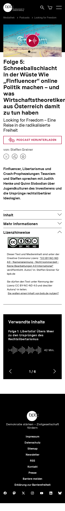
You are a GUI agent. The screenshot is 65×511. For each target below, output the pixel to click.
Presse (32, 472)
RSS (32, 460)
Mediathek (9, 17)
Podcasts (24, 17)
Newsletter (32, 454)
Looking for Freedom (45, 17)
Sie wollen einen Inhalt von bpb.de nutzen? (33, 293)
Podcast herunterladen (33, 140)
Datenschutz (32, 442)
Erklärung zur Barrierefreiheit (32, 484)
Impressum (32, 436)
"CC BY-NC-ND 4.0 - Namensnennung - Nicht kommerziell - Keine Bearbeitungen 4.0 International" (33, 262)
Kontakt (32, 466)
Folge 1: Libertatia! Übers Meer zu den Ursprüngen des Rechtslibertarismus (31, 335)
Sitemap (32, 448)
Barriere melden (32, 478)
